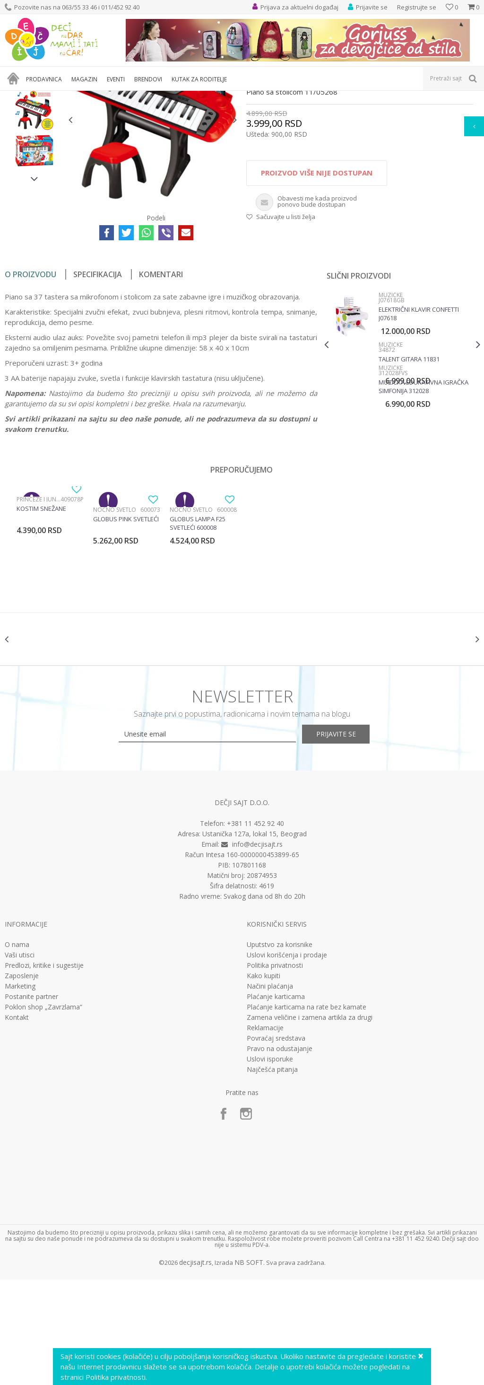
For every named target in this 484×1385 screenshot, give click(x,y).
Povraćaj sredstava (276, 1144)
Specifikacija (97, 371)
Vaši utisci (20, 1060)
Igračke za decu (88, 97)
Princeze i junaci (38, 596)
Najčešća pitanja (272, 1175)
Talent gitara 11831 (408, 456)
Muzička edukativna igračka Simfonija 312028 (422, 483)
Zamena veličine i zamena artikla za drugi (309, 1123)
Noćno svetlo (114, 606)
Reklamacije (265, 1133)
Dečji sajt (17, 97)
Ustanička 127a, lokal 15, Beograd (254, 939)
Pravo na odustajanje (279, 1154)
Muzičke (230, 97)
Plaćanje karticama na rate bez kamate (306, 1112)
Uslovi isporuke (270, 1164)
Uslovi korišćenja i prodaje (287, 1060)
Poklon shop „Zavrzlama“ (43, 1112)
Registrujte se (416, 7)
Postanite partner (31, 1102)
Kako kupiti (263, 1081)
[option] (34, 167)
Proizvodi (48, 97)
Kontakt (17, 1123)
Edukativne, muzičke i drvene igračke (164, 97)
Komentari (161, 371)
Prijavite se (346, 839)
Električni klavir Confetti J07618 (418, 410)
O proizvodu (30, 371)
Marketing (20, 1092)
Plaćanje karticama (276, 1102)
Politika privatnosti (275, 1071)
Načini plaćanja (270, 1092)
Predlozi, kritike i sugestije (44, 1071)
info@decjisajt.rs (257, 949)
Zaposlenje (22, 1081)
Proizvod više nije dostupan (316, 269)
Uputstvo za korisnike (279, 1050)
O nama (17, 1050)
